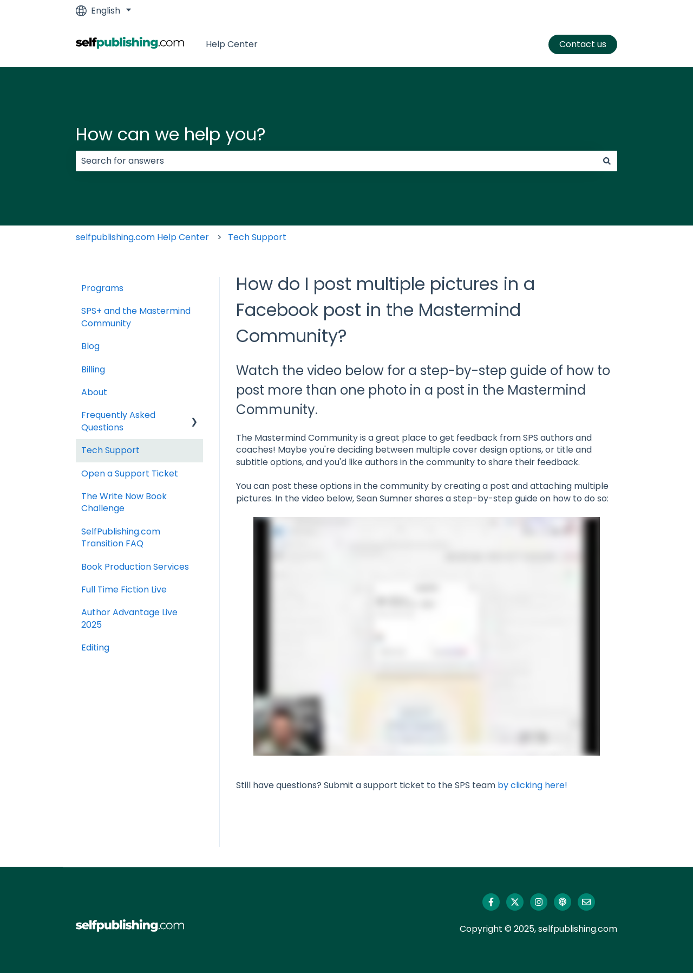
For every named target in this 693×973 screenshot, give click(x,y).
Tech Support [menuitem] (110, 450)
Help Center (232, 44)
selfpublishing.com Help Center (142, 237)
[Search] (607, 161)
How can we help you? (171, 134)
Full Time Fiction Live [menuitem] (124, 589)
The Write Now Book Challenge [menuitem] (124, 502)
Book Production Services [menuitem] (135, 566)
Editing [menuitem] (95, 647)
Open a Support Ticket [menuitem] (129, 473)
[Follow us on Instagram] (538, 902)
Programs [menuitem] (102, 288)
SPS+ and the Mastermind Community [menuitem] (136, 317)
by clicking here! (532, 785)
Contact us (582, 44)
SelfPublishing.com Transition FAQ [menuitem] (120, 537)
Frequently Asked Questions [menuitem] (118, 421)
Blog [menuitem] (90, 346)
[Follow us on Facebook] (491, 902)
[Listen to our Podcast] (562, 902)
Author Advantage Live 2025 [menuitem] (129, 618)
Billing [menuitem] (93, 369)
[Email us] (586, 902)
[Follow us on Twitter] (515, 902)
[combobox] (336, 161)
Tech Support (257, 237)
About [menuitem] (94, 392)
